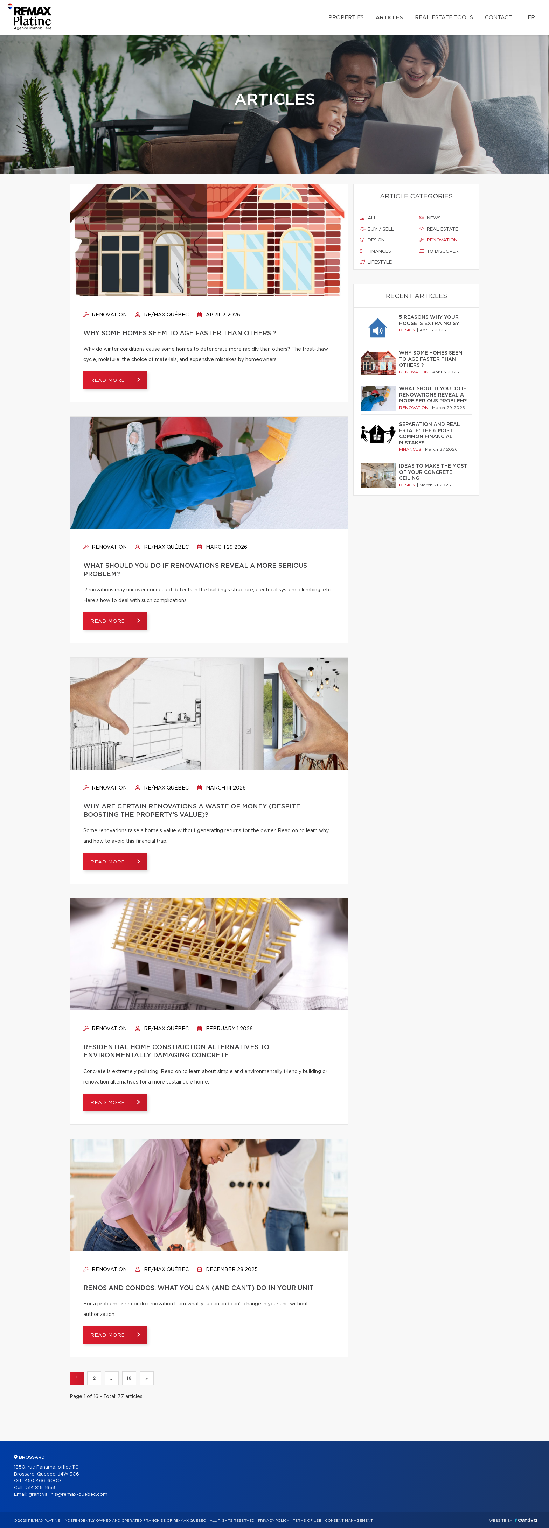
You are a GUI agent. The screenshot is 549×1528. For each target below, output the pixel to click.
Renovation (105, 315)
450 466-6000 (43, 1481)
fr (531, 17)
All (368, 218)
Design (372, 240)
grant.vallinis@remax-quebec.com (68, 1494)
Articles (389, 17)
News (430, 218)
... (111, 1378)
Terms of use (307, 1520)
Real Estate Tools (444, 17)
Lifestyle (376, 262)
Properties (346, 17)
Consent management (349, 1520)
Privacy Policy (273, 1520)
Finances (375, 251)
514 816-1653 (40, 1488)
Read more (108, 380)
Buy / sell (377, 229)
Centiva (526, 1520)
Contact (498, 17)
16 (129, 1378)
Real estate (438, 229)
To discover (439, 251)
